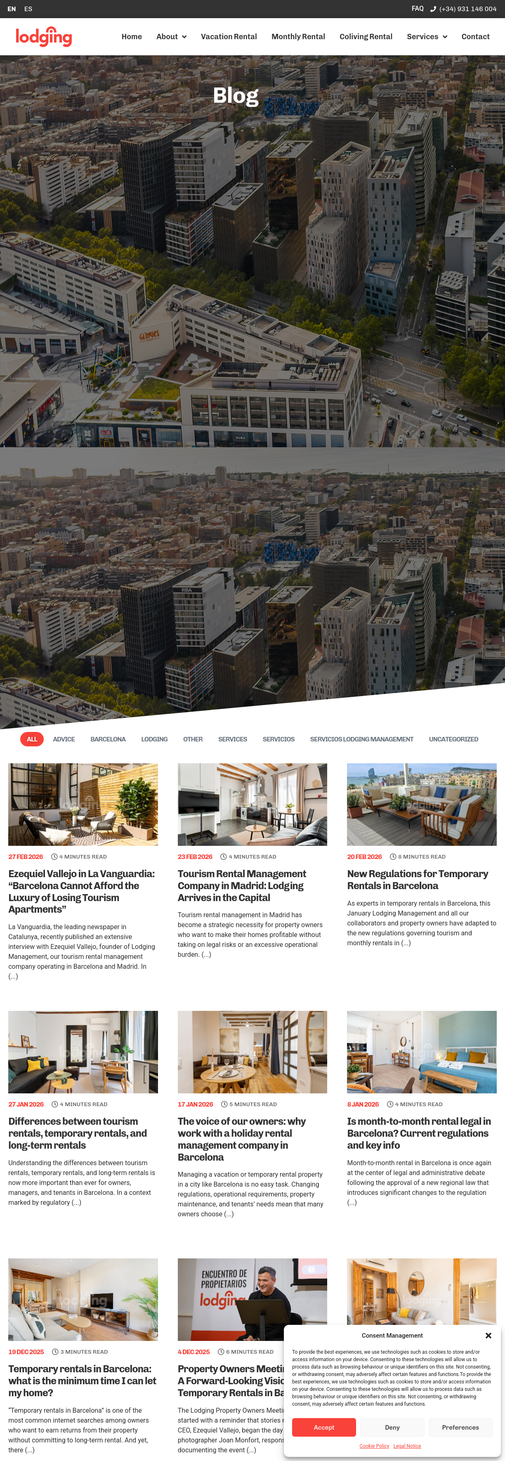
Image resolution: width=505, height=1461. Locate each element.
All (32, 739)
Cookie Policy (374, 1446)
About (171, 37)
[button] (488, 1335)
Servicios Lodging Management (361, 739)
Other (193, 739)
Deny (392, 1427)
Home (132, 36)
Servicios (279, 739)
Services (427, 37)
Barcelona (107, 739)
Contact (476, 36)
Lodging (154, 739)
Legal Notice (407, 1446)
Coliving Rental (366, 36)
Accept (324, 1427)
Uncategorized (453, 739)
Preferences (460, 1427)
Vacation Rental (229, 36)
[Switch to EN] (11, 9)
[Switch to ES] (28, 9)
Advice (64, 739)
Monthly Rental (298, 36)
